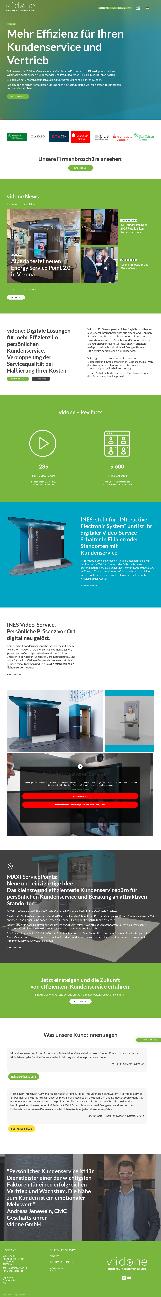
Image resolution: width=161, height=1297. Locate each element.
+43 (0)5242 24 (15, 1268)
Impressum (8, 1277)
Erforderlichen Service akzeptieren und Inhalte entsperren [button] (80, 805)
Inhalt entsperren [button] (80, 796)
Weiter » (33, 289)
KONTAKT (9, 1250)
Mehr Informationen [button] (80, 790)
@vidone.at (17, 1271)
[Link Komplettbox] (43, 246)
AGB (5, 1283)
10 (25, 289)
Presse (52, 1270)
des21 (23, 1295)
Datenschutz (9, 1280)
